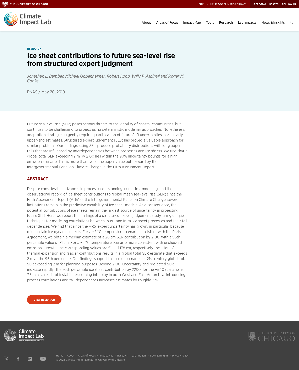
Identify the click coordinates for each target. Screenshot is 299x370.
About (146, 22)
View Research (44, 300)
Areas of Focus (167, 22)
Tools (210, 22)
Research (226, 22)
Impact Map (192, 22)
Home (59, 355)
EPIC (201, 4)
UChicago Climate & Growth (228, 4)
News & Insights (273, 22)
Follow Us (289, 4)
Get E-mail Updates (266, 4)
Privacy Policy (180, 355)
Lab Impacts (247, 22)
